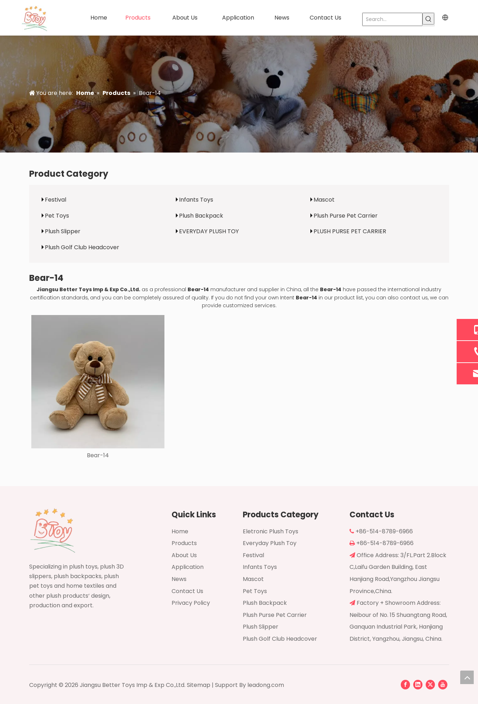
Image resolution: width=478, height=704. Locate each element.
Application (188, 567)
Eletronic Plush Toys (270, 531)
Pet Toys (57, 216)
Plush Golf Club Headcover (82, 247)
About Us (184, 555)
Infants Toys (196, 200)
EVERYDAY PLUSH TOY (209, 231)
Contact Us (187, 591)
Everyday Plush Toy (269, 543)
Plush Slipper (62, 231)
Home (180, 531)
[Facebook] (405, 684)
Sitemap (198, 685)
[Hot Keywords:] (428, 19)
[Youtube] (442, 684)
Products (184, 543)
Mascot (324, 200)
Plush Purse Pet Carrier (346, 216)
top (467, 677)
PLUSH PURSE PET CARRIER (350, 231)
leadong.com (265, 685)
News (179, 579)
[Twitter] (430, 684)
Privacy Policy (191, 603)
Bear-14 (98, 455)
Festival (55, 200)
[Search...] (392, 19)
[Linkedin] (417, 684)
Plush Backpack (201, 216)
